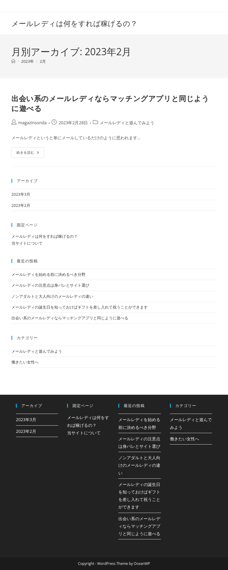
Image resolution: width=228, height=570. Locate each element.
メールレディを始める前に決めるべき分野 (48, 274)
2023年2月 (20, 205)
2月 (43, 61)
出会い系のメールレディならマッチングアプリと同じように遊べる (69, 318)
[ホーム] (13, 61)
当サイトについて (27, 243)
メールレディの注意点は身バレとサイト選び (50, 285)
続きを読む (27, 153)
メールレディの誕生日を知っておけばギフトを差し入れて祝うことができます (79, 307)
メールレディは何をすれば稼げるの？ (74, 23)
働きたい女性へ (25, 362)
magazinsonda (32, 122)
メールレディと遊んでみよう (127, 122)
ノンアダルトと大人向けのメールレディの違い (52, 296)
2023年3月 (20, 194)
